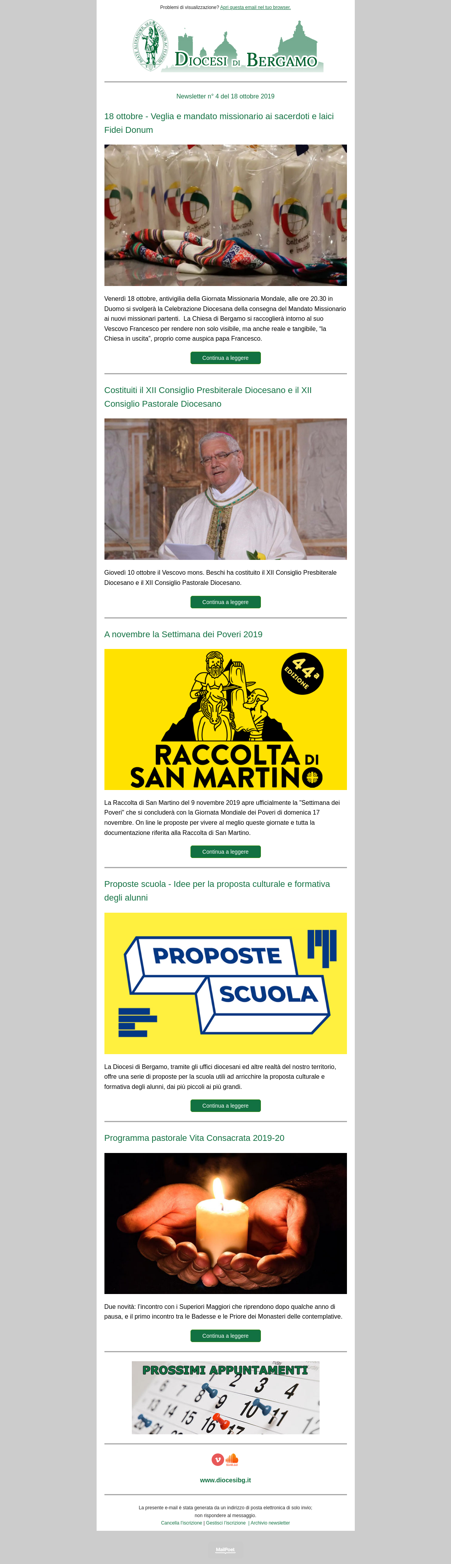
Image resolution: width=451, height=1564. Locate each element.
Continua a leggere (225, 358)
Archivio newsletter (270, 1523)
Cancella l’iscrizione (181, 1523)
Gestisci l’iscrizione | (228, 1523)
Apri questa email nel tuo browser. (255, 7)
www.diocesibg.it (225, 1480)
